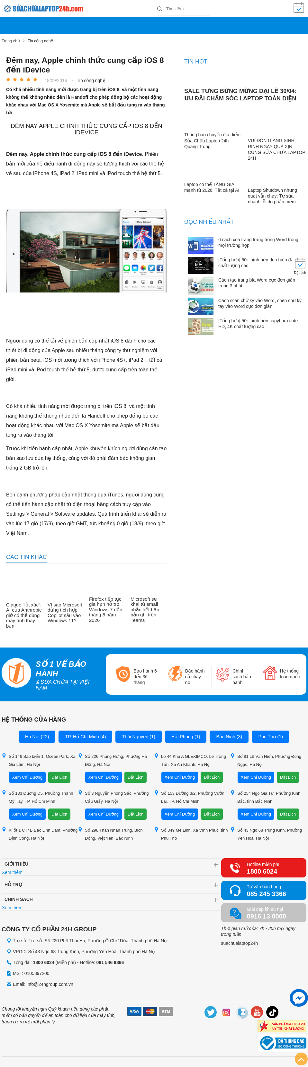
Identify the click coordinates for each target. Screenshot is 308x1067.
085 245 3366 (266, 892)
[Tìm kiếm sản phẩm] (183, 8)
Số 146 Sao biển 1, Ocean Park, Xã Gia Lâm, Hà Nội (38, 758)
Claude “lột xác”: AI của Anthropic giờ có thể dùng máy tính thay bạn (23, 613)
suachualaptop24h (239, 941)
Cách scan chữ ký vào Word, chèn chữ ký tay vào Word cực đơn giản (260, 301)
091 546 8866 (110, 960)
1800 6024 (262, 869)
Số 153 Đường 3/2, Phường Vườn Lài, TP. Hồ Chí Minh (189, 795)
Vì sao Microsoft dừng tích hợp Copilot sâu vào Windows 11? (65, 611)
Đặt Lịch (59, 775)
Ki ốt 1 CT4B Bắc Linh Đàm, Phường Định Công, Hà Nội (39, 832)
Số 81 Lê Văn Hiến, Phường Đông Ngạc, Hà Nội (265, 758)
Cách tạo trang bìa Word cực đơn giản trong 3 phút (256, 280)
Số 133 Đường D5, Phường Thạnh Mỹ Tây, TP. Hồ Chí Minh (37, 795)
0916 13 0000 (266, 914)
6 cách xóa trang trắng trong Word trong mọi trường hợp (258, 240)
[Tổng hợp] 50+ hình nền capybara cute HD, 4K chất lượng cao (258, 321)
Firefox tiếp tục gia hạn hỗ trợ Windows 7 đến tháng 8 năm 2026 (105, 608)
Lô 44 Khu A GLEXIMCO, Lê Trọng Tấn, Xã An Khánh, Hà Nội (190, 758)
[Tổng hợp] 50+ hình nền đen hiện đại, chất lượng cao (257, 260)
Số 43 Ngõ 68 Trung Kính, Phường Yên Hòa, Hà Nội (266, 832)
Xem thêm (12, 870)
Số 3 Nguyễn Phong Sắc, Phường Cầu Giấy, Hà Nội (113, 795)
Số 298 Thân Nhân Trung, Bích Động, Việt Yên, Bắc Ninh (110, 832)
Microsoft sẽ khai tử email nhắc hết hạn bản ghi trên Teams (145, 608)
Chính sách (19, 897)
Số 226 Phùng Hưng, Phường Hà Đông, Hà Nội (112, 758)
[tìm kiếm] (159, 8)
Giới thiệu (16, 862)
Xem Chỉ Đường (27, 775)
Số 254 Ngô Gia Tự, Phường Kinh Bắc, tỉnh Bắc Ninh (265, 795)
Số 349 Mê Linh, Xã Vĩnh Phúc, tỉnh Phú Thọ (191, 832)
